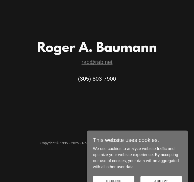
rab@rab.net (97, 62)
